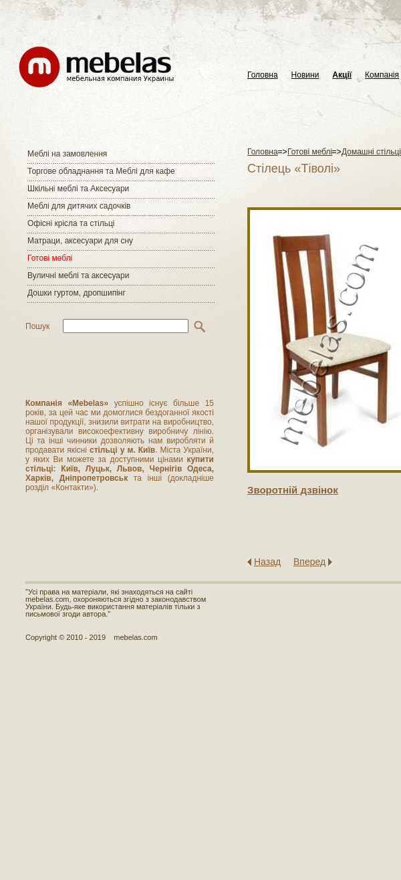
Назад (267, 561)
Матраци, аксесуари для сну (80, 240)
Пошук (37, 326)
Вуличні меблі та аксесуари (78, 275)
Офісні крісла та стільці (70, 223)
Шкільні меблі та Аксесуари (78, 188)
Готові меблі (49, 258)
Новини (305, 75)
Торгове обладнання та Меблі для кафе (101, 171)
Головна (262, 75)
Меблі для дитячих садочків (78, 206)
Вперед (309, 561)
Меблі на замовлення (67, 153)
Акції (342, 75)
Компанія (382, 75)
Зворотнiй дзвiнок (292, 490)
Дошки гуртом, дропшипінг (76, 293)
